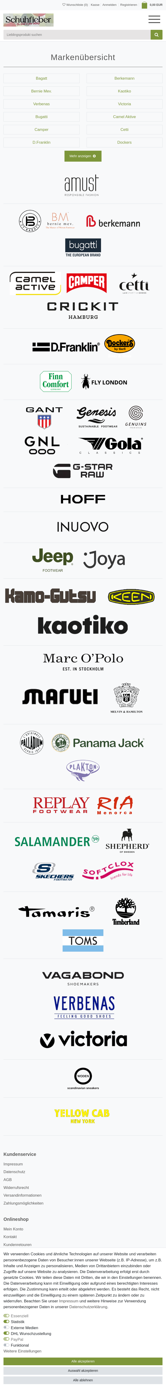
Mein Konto (13, 1229)
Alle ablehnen (83, 1380)
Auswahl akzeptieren (83, 1370)
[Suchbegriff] (77, 35)
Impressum (13, 1164)
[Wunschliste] (75, 5)
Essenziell (20, 1316)
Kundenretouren (17, 1245)
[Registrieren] (129, 5)
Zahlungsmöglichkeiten (23, 1203)
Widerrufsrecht (16, 1187)
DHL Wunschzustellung (31, 1333)
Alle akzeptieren (83, 1361)
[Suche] (157, 35)
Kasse (95, 5)
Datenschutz (14, 1172)
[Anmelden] (109, 4)
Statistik (18, 1322)
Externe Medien (24, 1328)
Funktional (20, 1345)
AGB (7, 1180)
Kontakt (10, 1237)
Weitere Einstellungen (22, 1351)
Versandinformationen (22, 1195)
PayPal (17, 1339)
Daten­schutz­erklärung (88, 1307)
